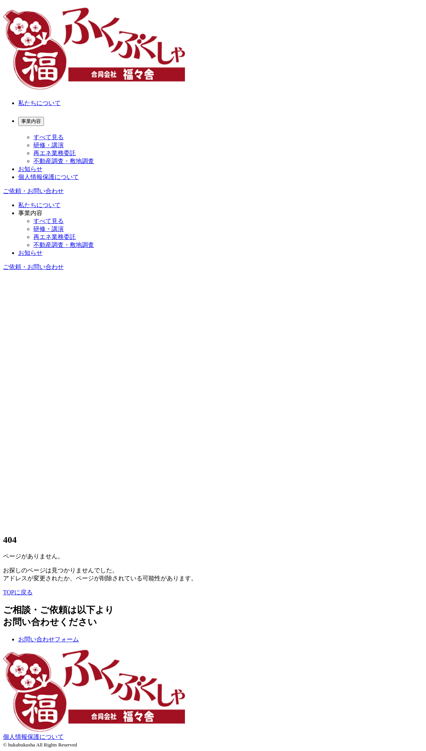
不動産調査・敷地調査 (63, 161)
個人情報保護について (48, 177)
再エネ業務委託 (54, 153)
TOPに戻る (18, 592)
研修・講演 (48, 145)
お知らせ (30, 169)
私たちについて (39, 103)
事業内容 (30, 213)
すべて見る (48, 137)
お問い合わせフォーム (48, 639)
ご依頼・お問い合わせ (33, 191)
